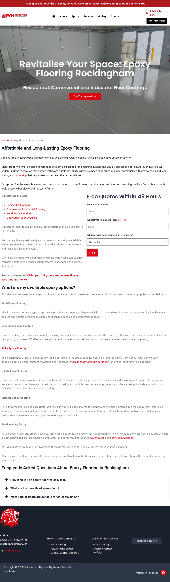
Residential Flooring (18, 205)
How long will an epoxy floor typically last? (38, 480)
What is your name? (97, 204)
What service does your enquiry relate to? (110, 234)
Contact (115, 16)
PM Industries (30, 567)
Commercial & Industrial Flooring (26, 209)
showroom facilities (121, 437)
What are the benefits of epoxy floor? (34, 488)
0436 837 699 (13, 550)
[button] (85, 479)
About (63, 16)
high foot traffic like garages (90, 361)
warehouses (97, 437)
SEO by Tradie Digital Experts (15, 579)
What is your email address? (106, 220)
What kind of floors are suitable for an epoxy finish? (44, 497)
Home (5, 140)
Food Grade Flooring (19, 213)
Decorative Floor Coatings (22, 217)
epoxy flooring (18, 175)
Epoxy (75, 16)
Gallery (102, 16)
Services (89, 16)
